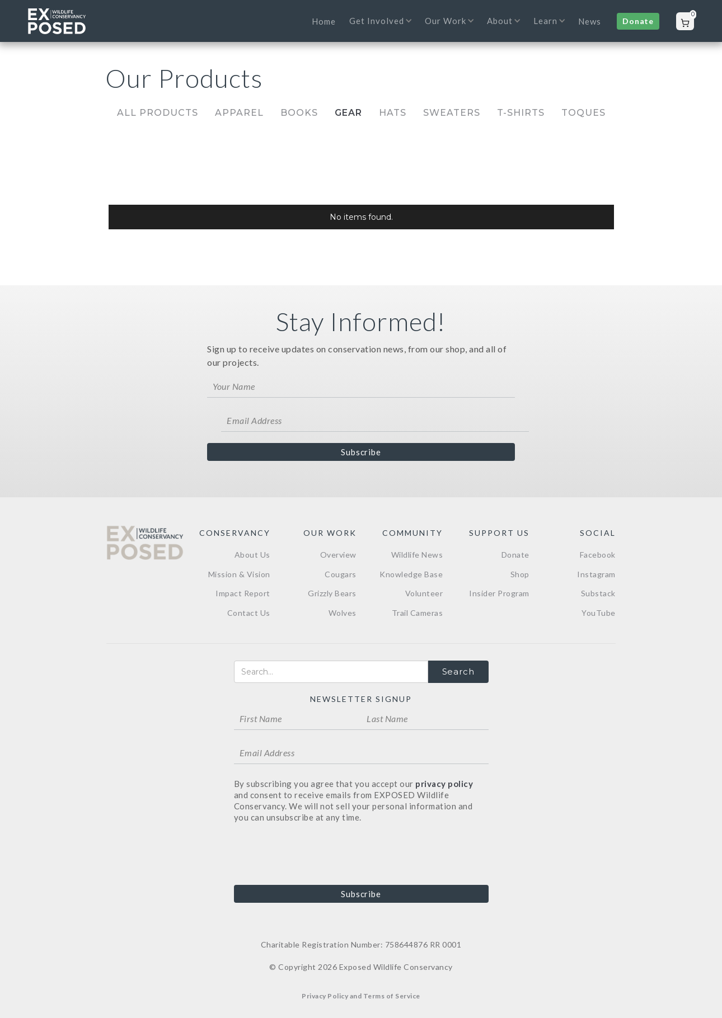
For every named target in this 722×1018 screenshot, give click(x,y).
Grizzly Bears (332, 593)
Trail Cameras (417, 613)
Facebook (598, 554)
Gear (348, 112)
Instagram (596, 574)
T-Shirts (521, 112)
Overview (338, 554)
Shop (519, 574)
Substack (598, 593)
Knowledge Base (411, 574)
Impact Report (242, 593)
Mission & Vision (239, 574)
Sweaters (451, 112)
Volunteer (424, 593)
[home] (57, 21)
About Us (252, 554)
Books (299, 112)
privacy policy (444, 784)
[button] (377, 28)
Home (324, 21)
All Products (157, 112)
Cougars (341, 574)
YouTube (599, 613)
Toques (583, 112)
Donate (638, 21)
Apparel (239, 112)
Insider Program (499, 593)
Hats (392, 112)
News (589, 21)
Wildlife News (417, 554)
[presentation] (319, 853)
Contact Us (248, 613)
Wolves (343, 613)
